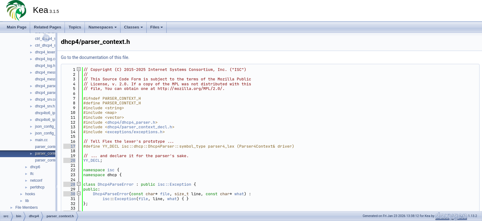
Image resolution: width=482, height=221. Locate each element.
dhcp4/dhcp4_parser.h (131, 122)
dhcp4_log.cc (46, 59)
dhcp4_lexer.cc (47, 52)
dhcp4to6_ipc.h (47, 120)
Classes (133, 27)
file (165, 193)
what (239, 193)
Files (156, 27)
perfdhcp (37, 187)
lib (27, 201)
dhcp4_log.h (45, 66)
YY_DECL (91, 160)
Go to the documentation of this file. (95, 57)
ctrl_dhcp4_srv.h (48, 45)
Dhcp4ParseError (116, 184)
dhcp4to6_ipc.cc (48, 113)
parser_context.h (48, 153)
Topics (75, 27)
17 (69, 146)
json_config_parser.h (52, 133)
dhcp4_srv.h (45, 106)
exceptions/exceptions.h (134, 131)
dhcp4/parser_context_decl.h (139, 127)
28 (69, 184)
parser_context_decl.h (53, 160)
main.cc (41, 140)
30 (69, 193)
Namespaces (103, 27)
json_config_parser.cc (53, 126)
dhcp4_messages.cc (52, 72)
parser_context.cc (49, 147)
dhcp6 (35, 167)
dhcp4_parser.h (48, 93)
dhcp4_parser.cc (48, 86)
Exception (125, 198)
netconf (36, 180)
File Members (26, 207)
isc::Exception (174, 184)
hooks (30, 194)
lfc (32, 174)
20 (69, 160)
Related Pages (47, 27)
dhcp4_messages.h (51, 79)
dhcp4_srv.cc (46, 99)
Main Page (16, 27)
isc (110, 170)
